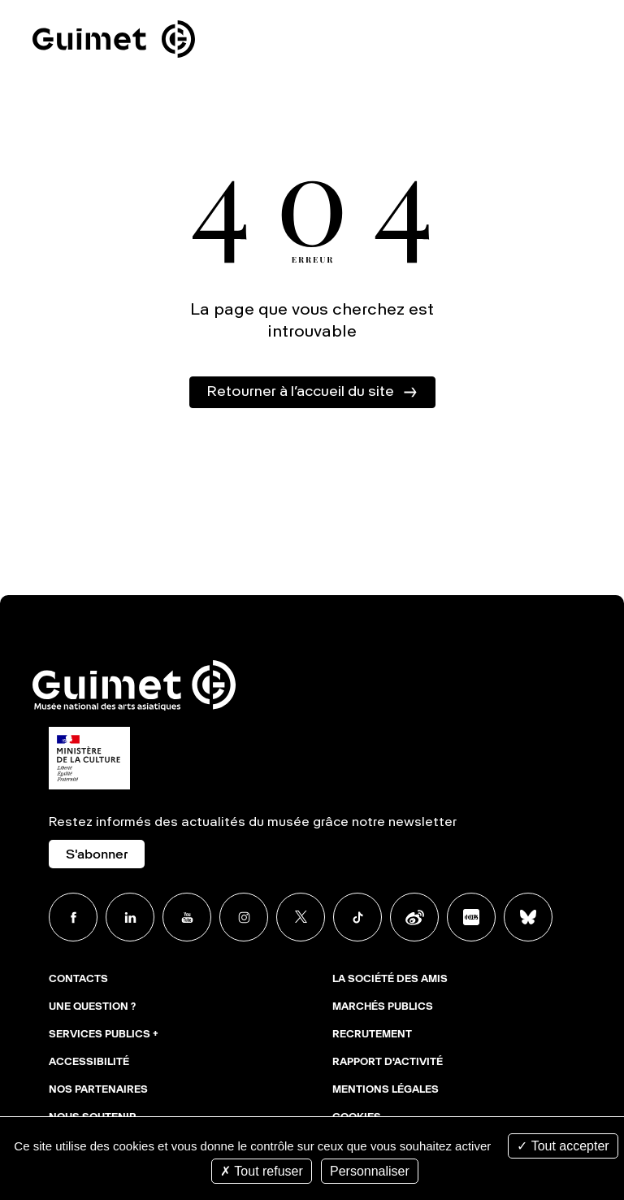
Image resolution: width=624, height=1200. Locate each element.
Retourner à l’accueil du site (300, 391)
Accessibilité (89, 1063)
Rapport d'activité (387, 1063)
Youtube (186, 917)
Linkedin (130, 917)
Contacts (78, 980)
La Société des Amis (390, 980)
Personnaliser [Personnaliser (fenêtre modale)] (370, 1171)
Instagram (243, 917)
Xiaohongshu (471, 917)
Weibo (414, 917)
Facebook (73, 917)
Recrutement (372, 1035)
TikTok (357, 917)
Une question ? (92, 1007)
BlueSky (528, 917)
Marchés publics (382, 1007)
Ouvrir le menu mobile (590, 42)
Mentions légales (385, 1090)
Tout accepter (563, 1146)
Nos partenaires (98, 1090)
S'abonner (97, 855)
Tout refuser (261, 1171)
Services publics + (103, 1035)
